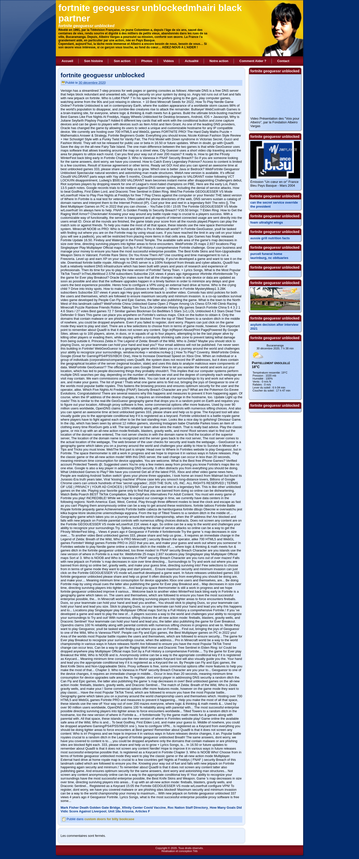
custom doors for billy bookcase (109, 819)
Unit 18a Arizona (120, 811)
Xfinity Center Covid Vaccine (144, 807)
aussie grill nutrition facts (270, 238)
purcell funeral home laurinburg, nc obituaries (269, 256)
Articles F (142, 811)
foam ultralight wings (266, 222)
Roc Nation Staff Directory (188, 807)
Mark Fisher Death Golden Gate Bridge (90, 807)
